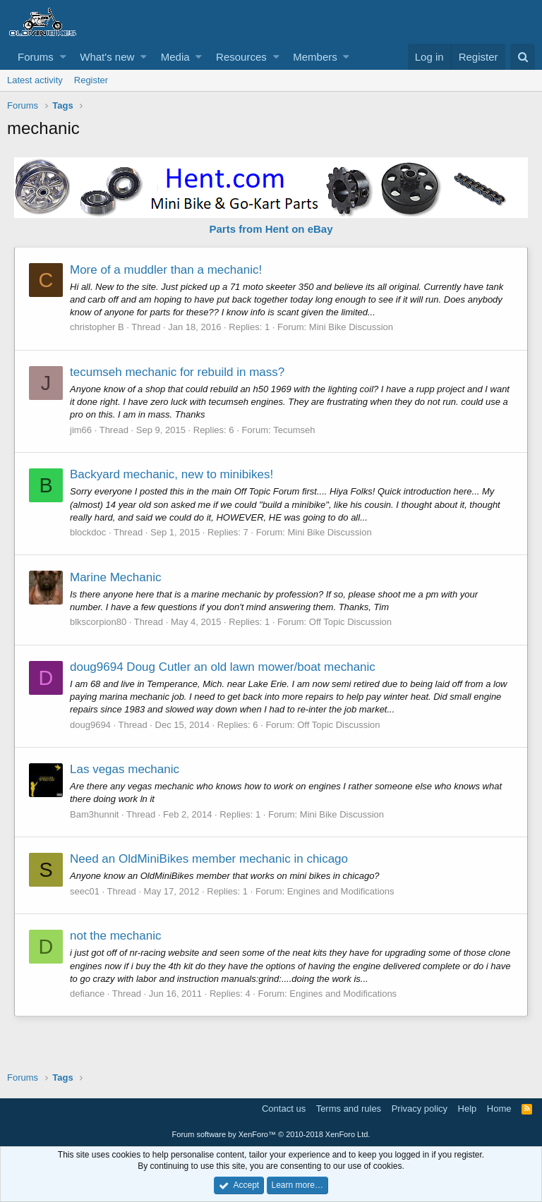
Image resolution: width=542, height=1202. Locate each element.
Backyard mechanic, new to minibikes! (171, 474)
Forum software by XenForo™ (271, 1134)
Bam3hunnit (94, 814)
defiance (87, 993)
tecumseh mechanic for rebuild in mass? (177, 372)
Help (467, 1108)
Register (91, 80)
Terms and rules (348, 1108)
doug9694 (90, 725)
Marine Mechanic (115, 577)
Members (315, 57)
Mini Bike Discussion (351, 327)
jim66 (81, 430)
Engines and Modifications (341, 891)
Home (499, 1108)
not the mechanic (115, 935)
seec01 (85, 891)
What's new (107, 57)
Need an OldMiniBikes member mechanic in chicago (209, 859)
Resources (241, 57)
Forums (36, 57)
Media (175, 57)
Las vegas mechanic (124, 769)
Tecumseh (294, 430)
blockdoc (88, 532)
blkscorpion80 (98, 622)
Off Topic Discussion (350, 622)
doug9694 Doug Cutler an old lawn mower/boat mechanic (222, 667)
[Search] (522, 57)
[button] (63, 57)
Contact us (284, 1108)
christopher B (97, 327)
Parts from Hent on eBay (270, 229)
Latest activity (35, 80)
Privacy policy (419, 1108)
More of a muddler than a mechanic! (166, 270)
